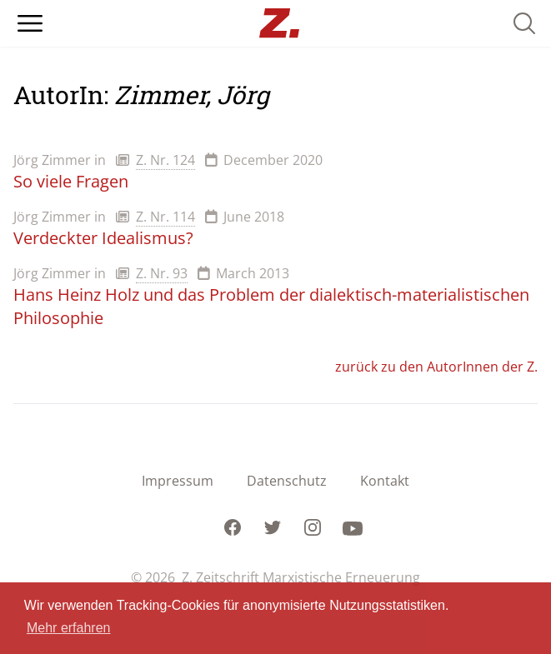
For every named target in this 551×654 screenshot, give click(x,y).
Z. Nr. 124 (165, 160)
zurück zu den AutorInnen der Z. (436, 366)
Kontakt (384, 481)
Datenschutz (287, 481)
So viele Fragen (70, 181)
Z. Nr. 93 (162, 273)
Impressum (177, 481)
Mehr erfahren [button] (69, 628)
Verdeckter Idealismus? (103, 238)
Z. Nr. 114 (165, 216)
